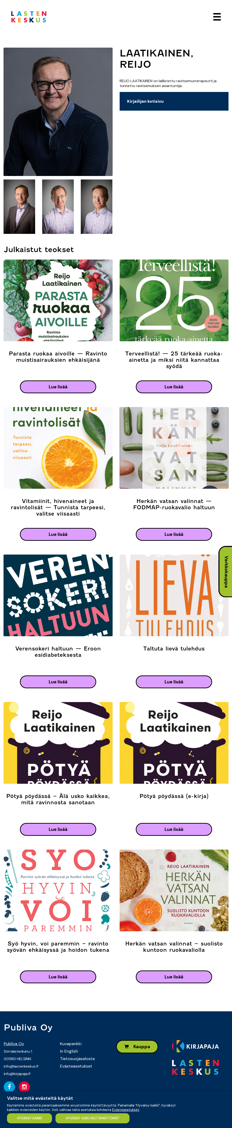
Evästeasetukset (76, 1066)
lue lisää (58, 387)
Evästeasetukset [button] (125, 1109)
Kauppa (137, 1047)
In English (69, 1051)
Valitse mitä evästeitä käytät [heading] (40, 1098)
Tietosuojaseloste (77, 1058)
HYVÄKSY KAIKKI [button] (29, 1118)
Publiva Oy (14, 1044)
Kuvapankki (70, 1044)
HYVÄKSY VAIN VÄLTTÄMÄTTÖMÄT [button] (92, 1118)
